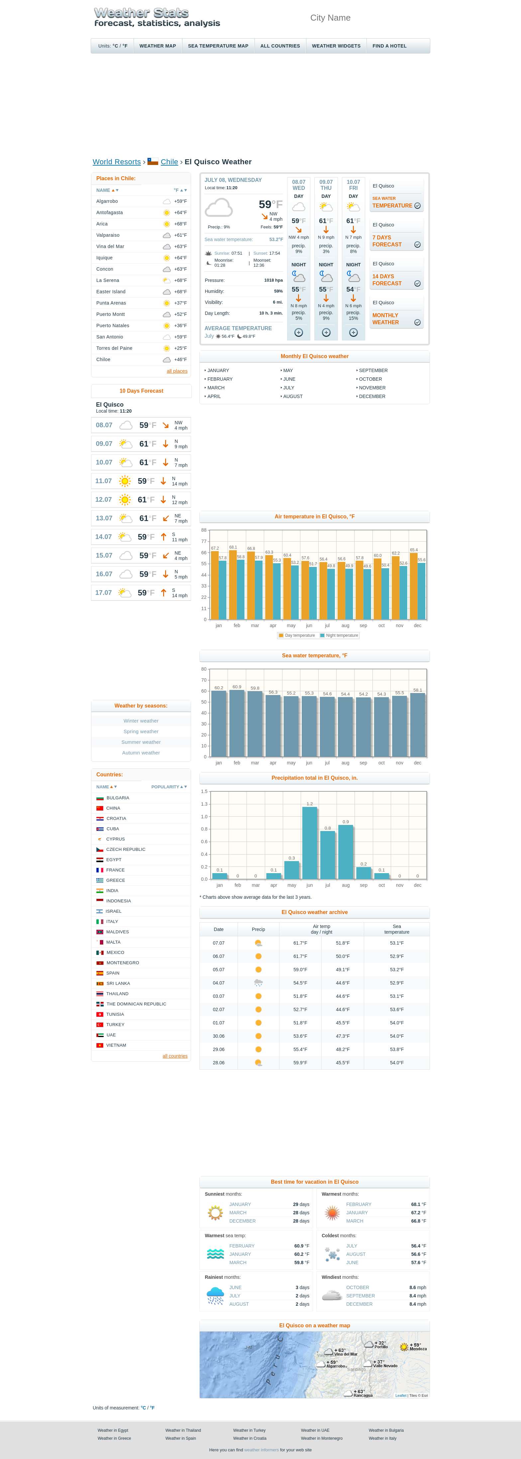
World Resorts (117, 162)
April (214, 396)
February (220, 379)
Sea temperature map (218, 46)
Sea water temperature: (228, 239)
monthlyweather (385, 319)
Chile (169, 162)
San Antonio (109, 336)
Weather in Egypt (113, 1430)
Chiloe (103, 359)
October (370, 379)
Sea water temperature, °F (315, 655)
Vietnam (116, 1045)
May (288, 370)
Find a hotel (389, 46)
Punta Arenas (111, 303)
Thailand (117, 993)
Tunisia (115, 1014)
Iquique (104, 257)
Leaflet (400, 1395)
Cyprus (115, 839)
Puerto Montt (110, 314)
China (113, 808)
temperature (392, 202)
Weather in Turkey (249, 1430)
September (373, 370)
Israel (114, 911)
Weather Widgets (336, 46)
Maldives (117, 931)
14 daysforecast (387, 280)
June (289, 379)
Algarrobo (107, 201)
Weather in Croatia (249, 1438)
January (218, 370)
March (215, 387)
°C (115, 46)
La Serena (107, 280)
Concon (104, 269)
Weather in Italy (382, 1438)
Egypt (114, 859)
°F (125, 46)
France (115, 869)
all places (177, 371)
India (112, 890)
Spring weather (141, 731)
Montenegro (123, 962)
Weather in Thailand (183, 1430)
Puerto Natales (112, 325)
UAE (111, 1034)
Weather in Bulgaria (386, 1430)
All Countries (280, 46)
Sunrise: (222, 253)
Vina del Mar (110, 246)
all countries (175, 1056)
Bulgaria (118, 797)
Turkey (115, 1024)
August (293, 396)
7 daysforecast (387, 241)
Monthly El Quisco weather (315, 356)
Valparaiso (108, 235)
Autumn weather (141, 752)
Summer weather (141, 742)
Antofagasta (109, 212)
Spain (113, 973)
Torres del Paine (114, 348)
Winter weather (141, 721)
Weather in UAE (315, 1430)
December (372, 396)
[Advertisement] (260, 105)
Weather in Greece (114, 1438)
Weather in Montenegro (322, 1438)
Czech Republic (126, 849)
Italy (112, 921)
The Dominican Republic (136, 1003)
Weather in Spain (180, 1438)
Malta (113, 942)
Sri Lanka (118, 983)
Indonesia (118, 900)
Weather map (158, 46)
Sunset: (261, 253)
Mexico (115, 952)
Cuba (113, 828)
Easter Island (111, 291)
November (372, 387)
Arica (102, 223)
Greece (115, 880)
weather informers (261, 1449)
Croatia (116, 818)
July (209, 336)
